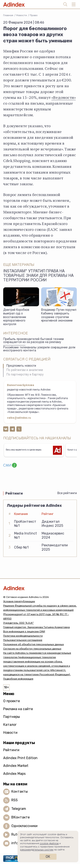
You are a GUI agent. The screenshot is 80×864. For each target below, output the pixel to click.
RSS (14, 800)
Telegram (18, 809)
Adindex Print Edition (20, 758)
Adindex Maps (14, 774)
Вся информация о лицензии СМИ (24, 631)
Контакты (19, 791)
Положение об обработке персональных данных (33, 644)
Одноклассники (24, 826)
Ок (48, 857)
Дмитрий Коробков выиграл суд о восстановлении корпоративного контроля (16, 317)
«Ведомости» (63, 97)
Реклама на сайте (18, 709)
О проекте (11, 701)
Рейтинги (11, 750)
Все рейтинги (67, 493)
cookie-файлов (49, 843)
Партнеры (11, 717)
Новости (21, 15)
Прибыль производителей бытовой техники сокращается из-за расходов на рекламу (33, 341)
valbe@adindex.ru (19, 418)
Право (34, 15)
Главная (8, 15)
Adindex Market (15, 766)
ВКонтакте (20, 817)
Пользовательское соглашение (22, 640)
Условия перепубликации (19, 601)
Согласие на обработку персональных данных (32, 648)
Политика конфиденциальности (23, 635)
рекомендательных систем (36, 849)
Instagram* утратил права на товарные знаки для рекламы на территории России (38, 276)
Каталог (10, 725)
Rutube (17, 834)
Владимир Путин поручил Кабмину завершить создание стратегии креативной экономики (58, 315)
